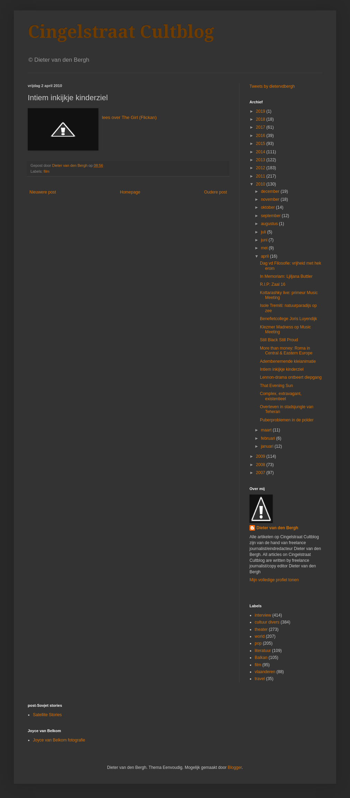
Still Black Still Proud (279, 339)
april (265, 256)
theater (261, 629)
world (260, 636)
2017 (261, 127)
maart (267, 430)
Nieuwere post (42, 192)
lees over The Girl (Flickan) (129, 117)
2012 (261, 167)
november (271, 199)
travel (260, 678)
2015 (261, 143)
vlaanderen (265, 671)
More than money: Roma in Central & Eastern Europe (286, 350)
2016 (261, 135)
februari (268, 438)
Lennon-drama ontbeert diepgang (291, 377)
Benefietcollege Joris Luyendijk (288, 318)
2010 (261, 184)
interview (263, 615)
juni (265, 240)
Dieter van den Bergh (277, 527)
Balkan (261, 657)
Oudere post (215, 192)
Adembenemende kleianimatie (288, 361)
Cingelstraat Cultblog (121, 32)
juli (264, 232)
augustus (270, 223)
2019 (261, 111)
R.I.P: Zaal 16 (272, 284)
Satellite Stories (47, 714)
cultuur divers (267, 622)
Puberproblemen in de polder (287, 420)
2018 (261, 119)
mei (265, 248)
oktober (268, 207)
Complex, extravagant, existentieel (280, 396)
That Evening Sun (276, 385)
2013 (261, 159)
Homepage (130, 192)
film (47, 171)
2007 (261, 472)
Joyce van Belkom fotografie (59, 740)
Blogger (235, 767)
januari (267, 446)
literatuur (263, 650)
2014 (261, 151)
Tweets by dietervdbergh (272, 86)
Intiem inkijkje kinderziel (282, 369)
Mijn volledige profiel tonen (274, 579)
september (271, 215)
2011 (261, 176)
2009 (261, 456)
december (271, 191)
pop (258, 643)
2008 (261, 464)
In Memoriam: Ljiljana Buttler (286, 276)
